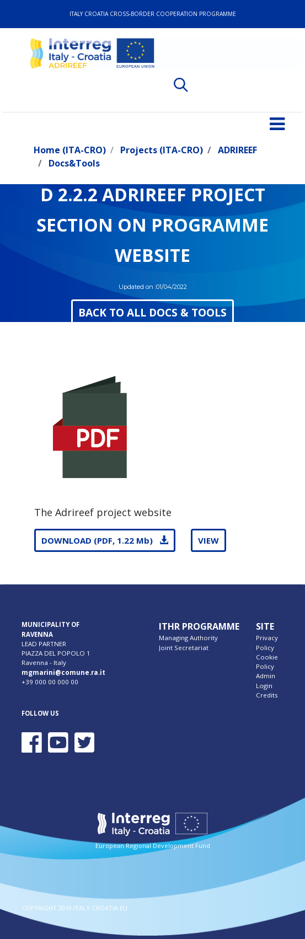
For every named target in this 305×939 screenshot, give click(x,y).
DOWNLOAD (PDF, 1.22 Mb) (104, 540)
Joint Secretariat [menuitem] (183, 647)
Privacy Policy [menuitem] (267, 642)
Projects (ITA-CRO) (161, 150)
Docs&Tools (74, 163)
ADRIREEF (237, 150)
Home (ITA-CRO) (70, 150)
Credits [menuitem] (267, 695)
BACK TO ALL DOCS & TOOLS (152, 312)
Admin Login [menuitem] (265, 680)
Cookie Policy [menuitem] (267, 661)
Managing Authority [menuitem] (188, 638)
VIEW (208, 540)
